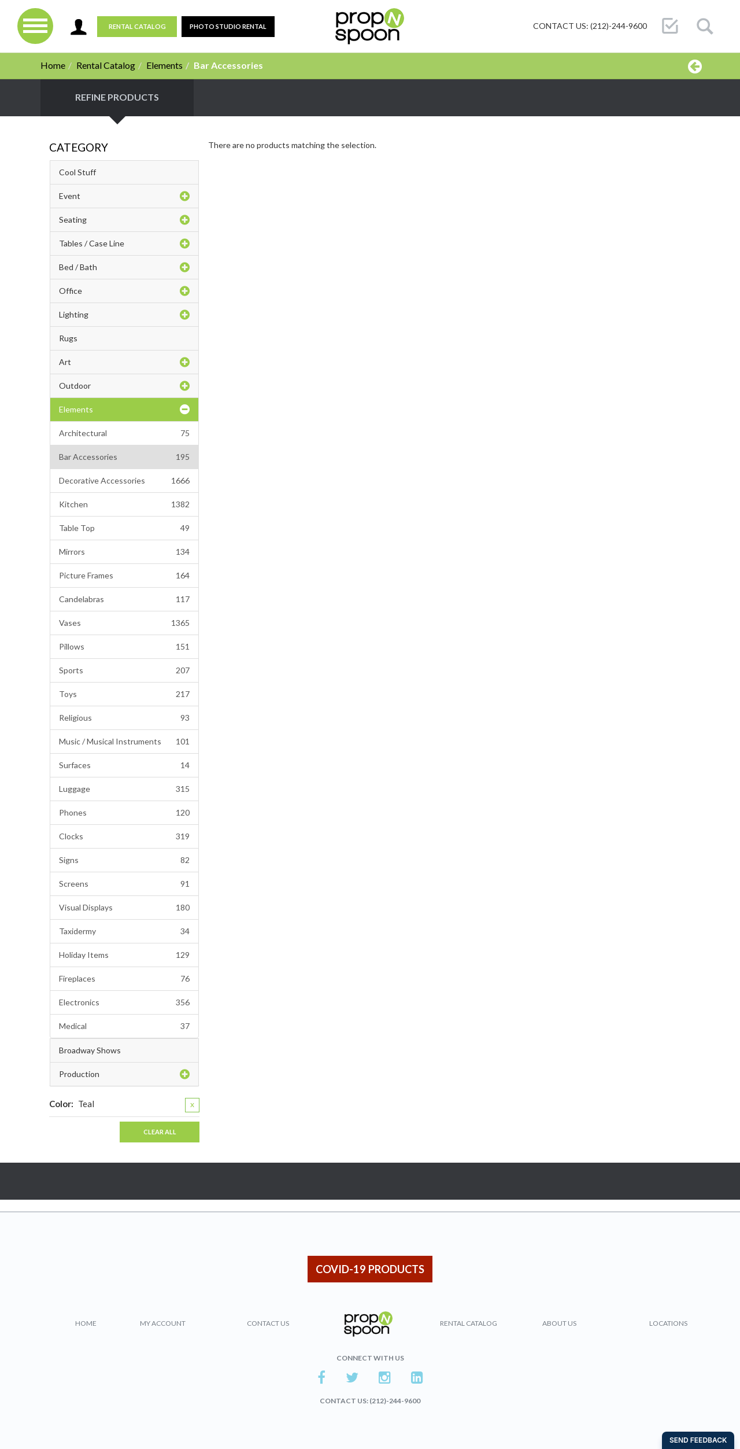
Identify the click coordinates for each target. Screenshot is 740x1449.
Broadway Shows (90, 1050)
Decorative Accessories (124, 480)
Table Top (124, 528)
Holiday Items (124, 955)
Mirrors (124, 552)
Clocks (124, 836)
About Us (559, 1323)
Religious (124, 718)
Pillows (124, 646)
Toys (124, 694)
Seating (124, 220)
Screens (124, 884)
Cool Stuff (77, 172)
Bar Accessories (124, 457)
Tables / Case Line (124, 243)
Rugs (68, 338)
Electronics (124, 1002)
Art (124, 362)
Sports (124, 670)
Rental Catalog (137, 26)
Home (52, 65)
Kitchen (124, 504)
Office (124, 291)
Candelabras (124, 599)
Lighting (124, 314)
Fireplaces (124, 979)
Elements (164, 65)
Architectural (124, 433)
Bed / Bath (124, 267)
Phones (124, 812)
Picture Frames (124, 575)
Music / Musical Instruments (124, 741)
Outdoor (124, 386)
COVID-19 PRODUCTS (370, 1269)
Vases (124, 623)
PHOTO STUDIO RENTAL (228, 26)
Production (124, 1074)
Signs (124, 860)
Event (124, 196)
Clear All (159, 1131)
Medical (124, 1026)
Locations (668, 1323)
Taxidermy (124, 931)
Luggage (124, 789)
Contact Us (268, 1323)
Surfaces (124, 765)
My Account (163, 1323)
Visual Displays (124, 907)
